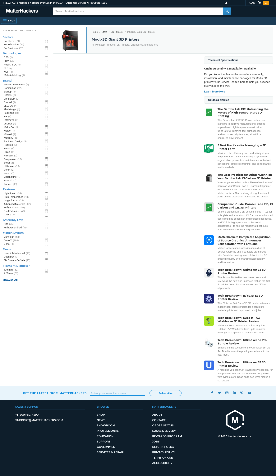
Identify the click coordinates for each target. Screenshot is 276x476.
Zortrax (10, 184)
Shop (101, 414)
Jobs (156, 441)
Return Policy (163, 447)
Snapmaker (13, 159)
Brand (7, 80)
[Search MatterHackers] (227, 11)
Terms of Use (162, 457)
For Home (12, 41)
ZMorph (10, 180)
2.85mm (11, 273)
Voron (9, 170)
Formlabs (12, 113)
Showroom (106, 425)
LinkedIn (234, 392)
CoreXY (11, 240)
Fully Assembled (16, 228)
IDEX (9, 215)
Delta (9, 244)
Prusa (9, 148)
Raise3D (10, 156)
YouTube (249, 392)
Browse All (10, 280)
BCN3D (10, 95)
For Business (14, 48)
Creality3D (12, 99)
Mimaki (10, 134)
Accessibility (162, 463)
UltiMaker (12, 166)
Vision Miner (12, 177)
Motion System (13, 233)
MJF (8, 72)
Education (105, 436)
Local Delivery (164, 431)
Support (103, 441)
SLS (8, 68)
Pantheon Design (15, 141)
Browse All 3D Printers (19, 30)
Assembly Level (13, 220)
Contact (158, 420)
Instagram (226, 392)
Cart (259, 3)
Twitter (219, 392)
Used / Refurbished (17, 253)
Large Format (14, 200)
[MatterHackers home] (235, 421)
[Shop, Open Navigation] (9, 21)
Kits (9, 224)
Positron (10, 145)
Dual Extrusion (14, 211)
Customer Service (76, 2)
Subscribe (165, 393)
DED (8, 57)
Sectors (8, 37)
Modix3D (11, 138)
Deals (7, 249)
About (157, 414)
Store (104, 32)
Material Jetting (14, 75)
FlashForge (12, 109)
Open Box (11, 257)
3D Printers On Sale (17, 260)
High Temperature (16, 197)
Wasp (9, 173)
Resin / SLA (12, 65)
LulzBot (10, 124)
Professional (107, 431)
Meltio (9, 131)
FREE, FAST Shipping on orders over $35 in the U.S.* (33, 2)
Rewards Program (167, 436)
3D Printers (116, 32)
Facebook (212, 392)
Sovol (9, 163)
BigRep (10, 92)
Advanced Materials (17, 204)
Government (107, 447)
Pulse (9, 152)
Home (95, 32)
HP (7, 117)
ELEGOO (10, 106)
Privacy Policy (163, 452)
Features (9, 189)
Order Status (163, 425)
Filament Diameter (16, 265)
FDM (9, 61)
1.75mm (11, 270)
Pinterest (241, 392)
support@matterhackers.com (39, 420)
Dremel (10, 102)
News (101, 420)
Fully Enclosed (14, 207)
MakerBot (11, 127)
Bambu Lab (13, 88)
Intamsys (11, 120)
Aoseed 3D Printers (16, 85)
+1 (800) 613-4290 (97, 2)
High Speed (13, 193)
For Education (14, 45)
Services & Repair (110, 452)
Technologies (12, 53)
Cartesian (12, 237)
